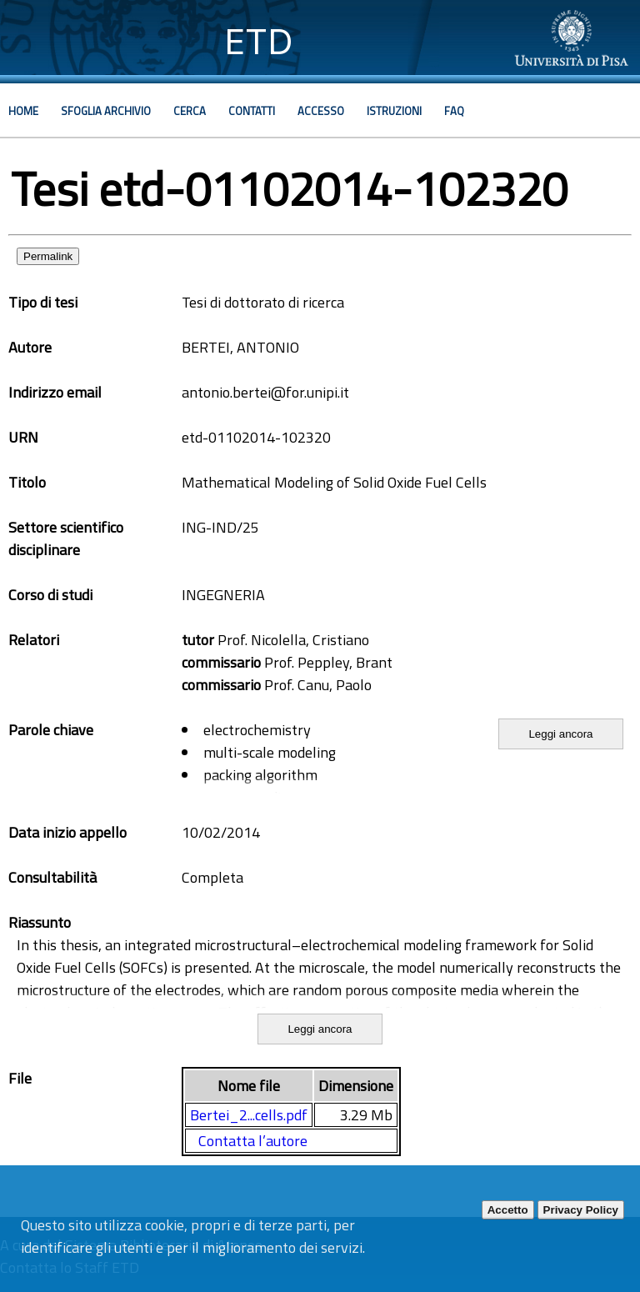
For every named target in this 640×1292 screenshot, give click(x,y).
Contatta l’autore (253, 1140)
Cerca (189, 111)
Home (23, 111)
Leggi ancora (560, 734)
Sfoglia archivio (106, 111)
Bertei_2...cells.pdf (249, 1115)
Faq (454, 111)
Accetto (508, 1210)
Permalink (47, 256)
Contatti (251, 111)
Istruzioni (394, 111)
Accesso (321, 111)
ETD (258, 41)
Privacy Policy (580, 1210)
